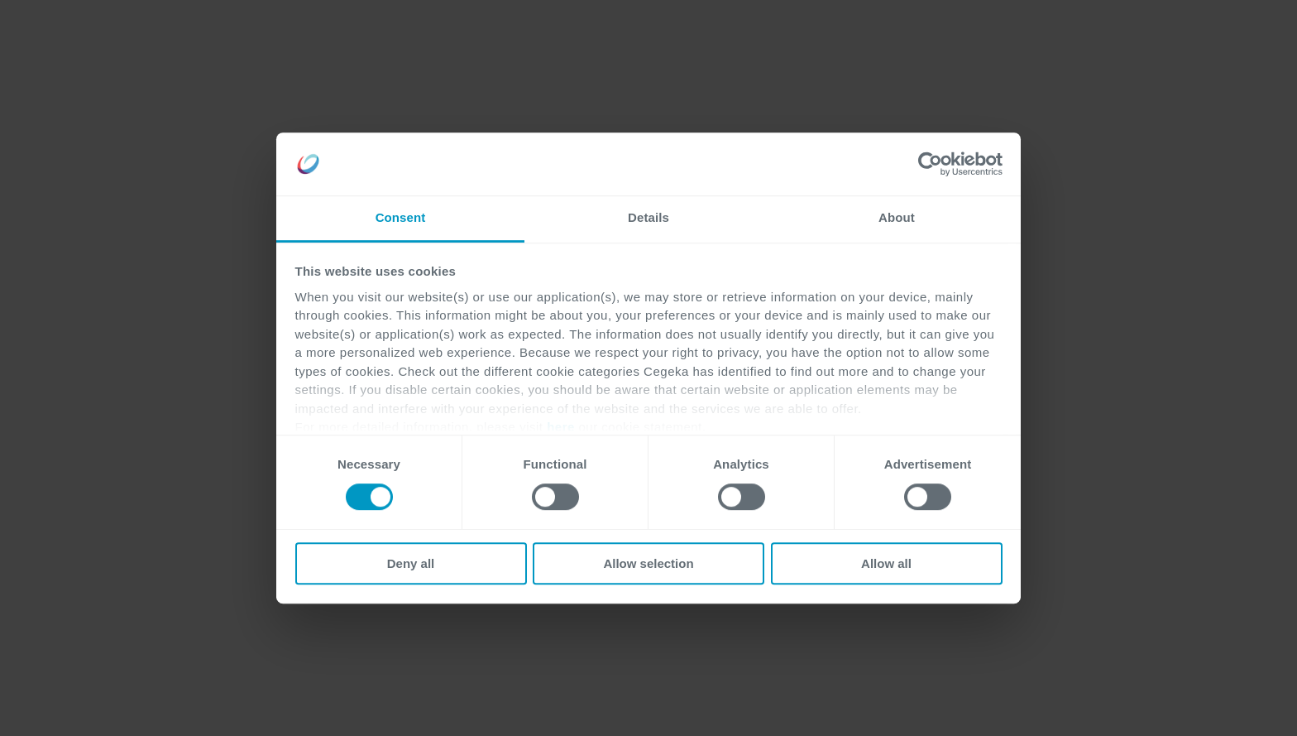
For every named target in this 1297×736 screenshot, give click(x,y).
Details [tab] (648, 218)
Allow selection (648, 563)
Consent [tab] (401, 218)
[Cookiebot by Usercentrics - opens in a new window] (930, 164)
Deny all (411, 563)
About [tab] (896, 218)
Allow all (886, 563)
